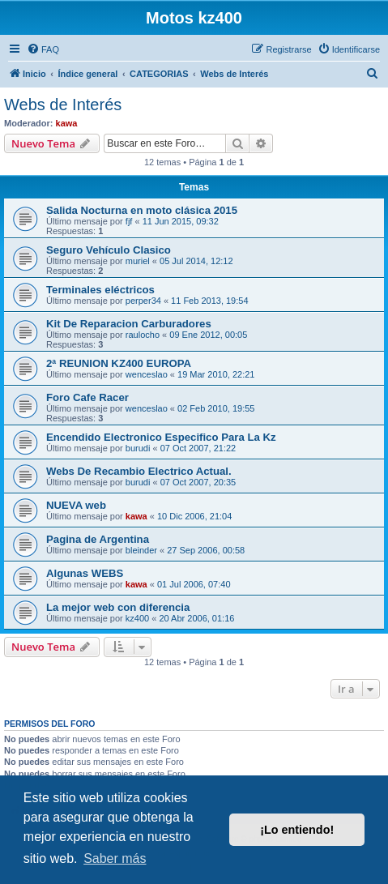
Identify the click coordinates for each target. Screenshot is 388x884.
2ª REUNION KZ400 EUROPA (118, 363)
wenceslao (147, 374)
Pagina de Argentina (97, 539)
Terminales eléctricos (100, 290)
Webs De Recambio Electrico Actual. (139, 471)
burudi (138, 448)
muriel (138, 261)
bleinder (141, 550)
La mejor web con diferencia (118, 607)
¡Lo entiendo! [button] (297, 829)
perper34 (143, 300)
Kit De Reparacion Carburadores (128, 324)
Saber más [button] (114, 858)
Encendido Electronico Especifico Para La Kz (161, 437)
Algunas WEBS (84, 573)
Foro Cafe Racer (87, 397)
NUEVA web (76, 505)
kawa (67, 123)
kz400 (137, 618)
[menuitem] (43, 49)
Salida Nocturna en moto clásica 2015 (141, 210)
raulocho (143, 335)
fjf (129, 221)
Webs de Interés (63, 104)
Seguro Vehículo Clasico (108, 250)
